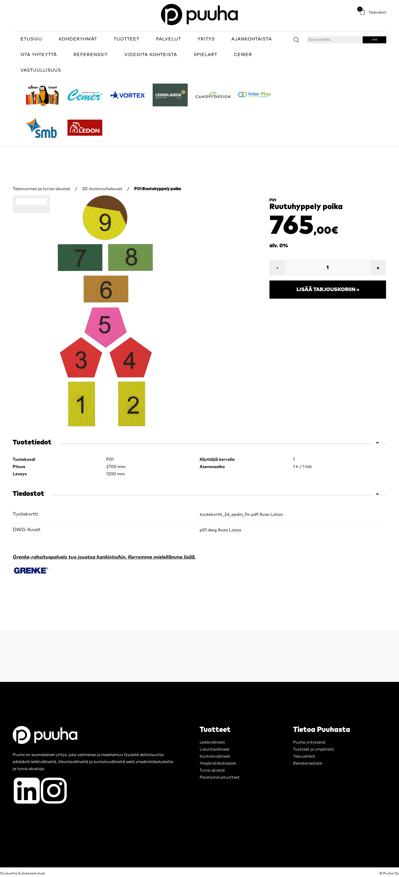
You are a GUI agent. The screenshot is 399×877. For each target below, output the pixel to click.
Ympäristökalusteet (218, 763)
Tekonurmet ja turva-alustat (41, 189)
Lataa (276, 514)
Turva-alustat (212, 770)
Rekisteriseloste (307, 763)
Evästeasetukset (31, 873)
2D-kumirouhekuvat (102, 189)
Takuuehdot (304, 756)
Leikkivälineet (212, 742)
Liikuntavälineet (215, 749)
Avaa (264, 514)
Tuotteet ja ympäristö (313, 749)
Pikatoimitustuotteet (220, 777)
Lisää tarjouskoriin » (327, 289)
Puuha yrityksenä (309, 742)
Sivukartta (8, 873)
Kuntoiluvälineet (215, 756)
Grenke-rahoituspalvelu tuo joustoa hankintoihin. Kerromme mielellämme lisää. (104, 557)
